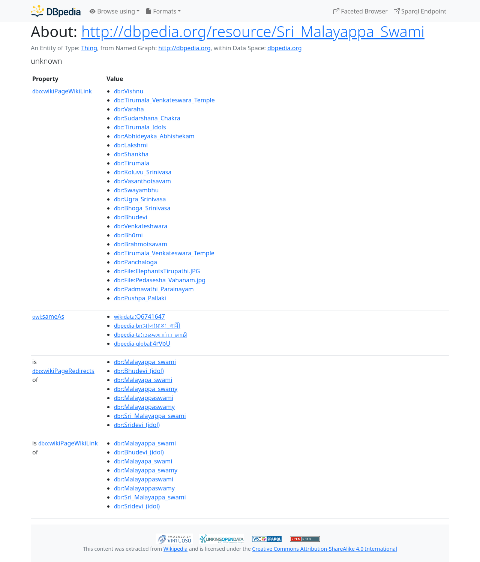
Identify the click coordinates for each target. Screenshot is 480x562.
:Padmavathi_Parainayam (154, 289)
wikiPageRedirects (63, 371)
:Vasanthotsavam (142, 181)
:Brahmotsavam (140, 244)
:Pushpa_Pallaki (140, 298)
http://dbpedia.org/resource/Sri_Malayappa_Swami (252, 31)
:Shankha (131, 154)
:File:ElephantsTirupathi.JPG (157, 271)
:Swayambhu (136, 190)
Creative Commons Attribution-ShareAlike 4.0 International (324, 548)
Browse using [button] (112, 11)
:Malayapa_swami (143, 380)
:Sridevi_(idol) (137, 425)
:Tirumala (131, 163)
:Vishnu (128, 91)
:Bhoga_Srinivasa (142, 208)
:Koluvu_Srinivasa (142, 172)
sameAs (48, 316)
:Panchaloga (135, 262)
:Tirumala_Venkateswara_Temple (164, 100)
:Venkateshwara (140, 226)
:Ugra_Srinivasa (140, 199)
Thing (89, 48)
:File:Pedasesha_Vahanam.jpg (160, 280)
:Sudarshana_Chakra (147, 118)
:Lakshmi (131, 145)
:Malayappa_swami (145, 362)
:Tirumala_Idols (140, 127)
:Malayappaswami (143, 398)
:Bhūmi (128, 235)
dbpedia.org (284, 48)
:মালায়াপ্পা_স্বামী (147, 325)
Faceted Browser (360, 11)
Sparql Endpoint (420, 11)
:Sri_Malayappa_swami (150, 416)
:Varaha (129, 109)
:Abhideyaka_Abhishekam (154, 136)
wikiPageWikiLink (62, 91)
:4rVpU (142, 343)
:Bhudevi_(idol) (139, 371)
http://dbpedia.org (184, 48)
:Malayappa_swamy (145, 389)
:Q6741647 (139, 316)
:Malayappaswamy (144, 407)
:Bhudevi (130, 217)
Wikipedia (176, 548)
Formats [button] (161, 11)
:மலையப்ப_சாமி (150, 334)
